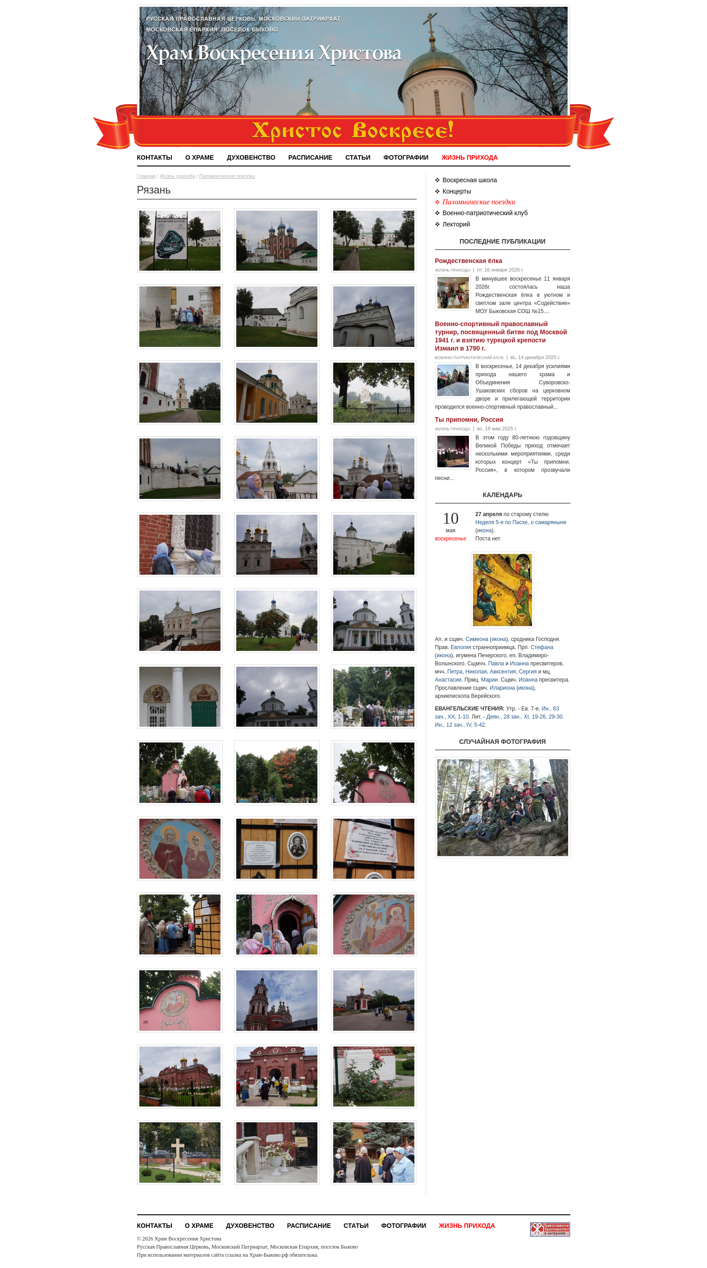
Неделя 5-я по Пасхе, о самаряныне (520, 522)
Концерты (457, 191)
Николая (476, 672)
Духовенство (251, 157)
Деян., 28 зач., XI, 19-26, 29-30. (525, 717)
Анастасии (448, 680)
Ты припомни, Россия (469, 419)
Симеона (477, 639)
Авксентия (503, 672)
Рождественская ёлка (468, 260)
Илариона (502, 688)
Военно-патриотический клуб (485, 213)
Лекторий (456, 224)
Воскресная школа (470, 180)
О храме (199, 157)
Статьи (358, 157)
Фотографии (406, 157)
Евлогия (461, 647)
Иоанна (519, 663)
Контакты (154, 157)
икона (484, 530)
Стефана (542, 647)
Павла (496, 663)
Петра (455, 672)
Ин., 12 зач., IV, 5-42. (461, 725)
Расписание (311, 157)
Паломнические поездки (227, 176)
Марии (489, 680)
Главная (146, 176)
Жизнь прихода (469, 157)
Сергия (528, 672)
